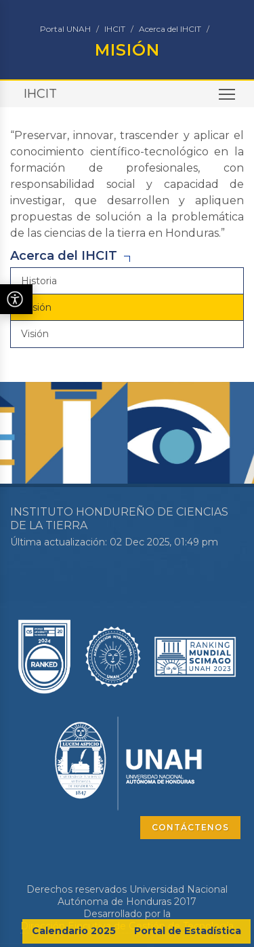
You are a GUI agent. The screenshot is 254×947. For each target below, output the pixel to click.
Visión (35, 334)
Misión (36, 307)
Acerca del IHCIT (170, 29)
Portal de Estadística (187, 931)
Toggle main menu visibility (228, 99)
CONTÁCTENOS (190, 827)
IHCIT (114, 29)
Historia (39, 281)
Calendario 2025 (74, 931)
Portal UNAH (65, 29)
